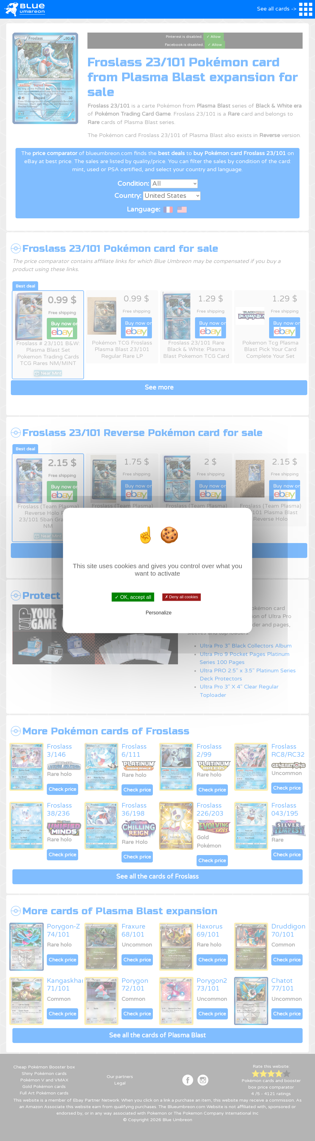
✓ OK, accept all (133, 596)
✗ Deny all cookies (181, 597)
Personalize (159, 612)
